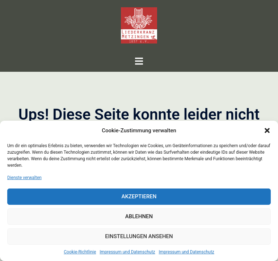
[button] (267, 130)
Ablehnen (139, 216)
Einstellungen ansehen (139, 236)
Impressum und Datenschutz (127, 251)
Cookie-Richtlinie (80, 251)
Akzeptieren (139, 196)
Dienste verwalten (24, 177)
